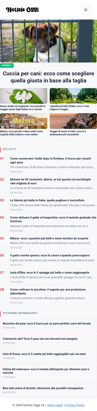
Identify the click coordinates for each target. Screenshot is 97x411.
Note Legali (55, 405)
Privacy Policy (75, 405)
